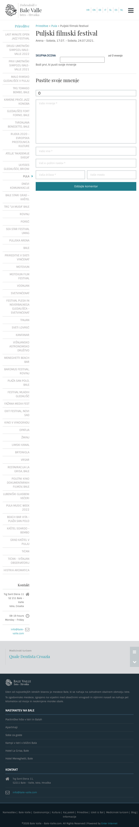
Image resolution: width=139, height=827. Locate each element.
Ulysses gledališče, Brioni (17, 167)
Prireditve (42, 26)
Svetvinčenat (20, 293)
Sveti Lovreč (21, 327)
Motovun (22, 267)
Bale (26, 248)
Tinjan (24, 320)
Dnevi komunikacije (19, 186)
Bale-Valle (25, 812)
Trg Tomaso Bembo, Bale (21, 90)
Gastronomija (41, 812)
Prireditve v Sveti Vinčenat (17, 257)
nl (121, 10)
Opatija (24, 430)
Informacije (69, 817)
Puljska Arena (19, 240)
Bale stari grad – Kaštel (17, 197)
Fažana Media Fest (16, 404)
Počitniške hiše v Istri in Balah (23, 719)
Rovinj (24, 214)
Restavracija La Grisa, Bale (18, 469)
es (116, 10)
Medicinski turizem (117, 812)
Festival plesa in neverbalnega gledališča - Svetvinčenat (17, 306)
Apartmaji (11, 727)
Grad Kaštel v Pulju (19, 542)
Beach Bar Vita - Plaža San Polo (18, 519)
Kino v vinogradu (16, 422)
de (100, 10)
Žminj (25, 437)
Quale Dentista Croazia (29, 656)
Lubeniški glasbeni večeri (16, 496)
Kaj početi (68, 812)
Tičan (26, 551)
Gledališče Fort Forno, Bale (18, 113)
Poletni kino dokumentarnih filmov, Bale (18, 483)
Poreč (25, 221)
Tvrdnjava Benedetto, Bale (18, 124)
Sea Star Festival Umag (17, 231)
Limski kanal (20, 445)
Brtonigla (22, 452)
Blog (133, 812)
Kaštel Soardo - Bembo (18, 530)
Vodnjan (23, 286)
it (105, 10)
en (94, 10)
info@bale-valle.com (25, 792)
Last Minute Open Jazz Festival (17, 36)
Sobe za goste (13, 735)
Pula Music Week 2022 (17, 507)
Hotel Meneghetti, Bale (19, 758)
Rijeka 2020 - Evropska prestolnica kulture (20, 140)
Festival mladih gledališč (18, 394)
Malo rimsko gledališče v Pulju (16, 79)
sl (110, 10)
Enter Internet (109, 823)
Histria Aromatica (16, 570)
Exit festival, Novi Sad (17, 413)
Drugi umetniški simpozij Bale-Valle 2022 (18, 50)
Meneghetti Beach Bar (16, 360)
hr (88, 10)
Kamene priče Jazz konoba (17, 102)
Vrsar (25, 460)
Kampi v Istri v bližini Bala (21, 743)
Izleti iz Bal (97, 812)
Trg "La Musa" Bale (16, 207)
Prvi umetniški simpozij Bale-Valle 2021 (19, 65)
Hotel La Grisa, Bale (17, 750)
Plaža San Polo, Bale (18, 383)
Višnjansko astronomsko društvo (19, 346)
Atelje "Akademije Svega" (17, 155)
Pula (54, 26)
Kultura (56, 812)
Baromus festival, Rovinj (16, 371)
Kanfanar (22, 335)
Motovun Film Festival (19, 276)
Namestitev (9, 812)
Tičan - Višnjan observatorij (19, 561)
